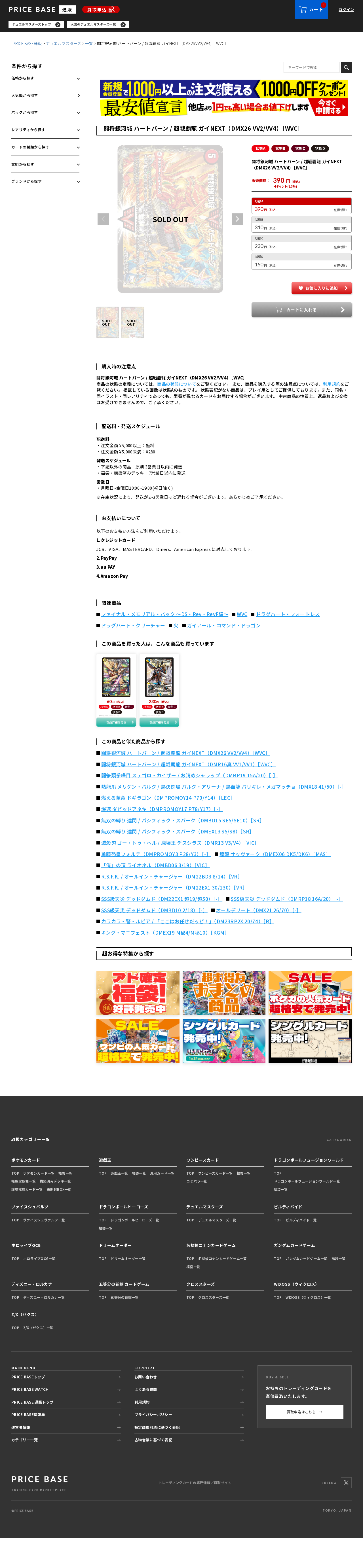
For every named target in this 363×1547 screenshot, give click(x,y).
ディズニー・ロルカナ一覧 (44, 1306)
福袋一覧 (65, 1182)
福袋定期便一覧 (23, 1190)
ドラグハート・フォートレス (288, 615)
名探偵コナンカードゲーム (211, 1254)
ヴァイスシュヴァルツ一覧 (44, 1228)
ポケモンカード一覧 (39, 1182)
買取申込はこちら (304, 1421)
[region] (186, 25)
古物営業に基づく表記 (153, 1449)
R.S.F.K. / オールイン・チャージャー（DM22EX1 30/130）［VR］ (174, 897)
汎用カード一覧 (162, 1182)
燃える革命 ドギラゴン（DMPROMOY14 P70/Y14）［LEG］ (168, 807)
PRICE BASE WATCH (29, 1398)
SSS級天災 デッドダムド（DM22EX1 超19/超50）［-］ (161, 908)
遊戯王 (105, 1169)
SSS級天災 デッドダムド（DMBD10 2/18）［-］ (154, 919)
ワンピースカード (202, 1169)
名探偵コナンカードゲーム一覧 (222, 1267)
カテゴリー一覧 (24, 1449)
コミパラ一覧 (196, 1190)
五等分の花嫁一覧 (124, 1306)
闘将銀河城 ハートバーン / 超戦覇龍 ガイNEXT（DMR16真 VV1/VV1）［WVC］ (188, 773)
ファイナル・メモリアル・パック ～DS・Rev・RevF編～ (164, 615)
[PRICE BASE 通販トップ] (39, 1492)
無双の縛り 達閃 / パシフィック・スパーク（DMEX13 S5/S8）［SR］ (177, 840)
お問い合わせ (145, 1386)
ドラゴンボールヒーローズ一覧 (135, 1228)
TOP (15, 1182)
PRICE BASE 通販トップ (32, 1411)
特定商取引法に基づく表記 (157, 1436)
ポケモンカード (25, 1169)
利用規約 (331, 386)
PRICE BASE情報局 (28, 1424)
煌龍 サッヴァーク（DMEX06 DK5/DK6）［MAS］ (275, 863)
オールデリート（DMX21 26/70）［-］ (258, 919)
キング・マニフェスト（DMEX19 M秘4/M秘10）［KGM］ (165, 941)
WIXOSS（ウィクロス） (296, 1293)
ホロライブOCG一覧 (39, 1267)
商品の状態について (176, 386)
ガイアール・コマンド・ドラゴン (224, 627)
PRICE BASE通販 (27, 45)
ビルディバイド (288, 1216)
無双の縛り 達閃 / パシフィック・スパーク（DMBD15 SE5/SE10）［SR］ (183, 829)
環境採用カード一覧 (27, 1198)
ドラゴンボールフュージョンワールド (309, 1169)
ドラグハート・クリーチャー (133, 627)
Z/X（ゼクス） (25, 1324)
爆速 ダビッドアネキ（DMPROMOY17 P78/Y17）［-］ (162, 818)
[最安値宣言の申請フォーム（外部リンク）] (224, 109)
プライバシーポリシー (153, 1424)
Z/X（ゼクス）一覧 (38, 1336)
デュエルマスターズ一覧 (217, 1228)
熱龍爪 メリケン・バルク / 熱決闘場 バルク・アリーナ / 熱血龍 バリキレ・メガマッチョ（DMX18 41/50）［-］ (224, 796)
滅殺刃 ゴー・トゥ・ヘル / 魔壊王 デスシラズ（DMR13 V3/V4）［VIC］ (180, 852)
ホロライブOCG (26, 1254)
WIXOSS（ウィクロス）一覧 (308, 1306)
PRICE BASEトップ (28, 1386)
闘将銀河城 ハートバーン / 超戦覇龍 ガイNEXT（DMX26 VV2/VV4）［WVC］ (185, 762)
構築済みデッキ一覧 (55, 1190)
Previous (103, 220)
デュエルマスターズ (63, 45)
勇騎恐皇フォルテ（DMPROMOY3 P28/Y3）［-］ (156, 863)
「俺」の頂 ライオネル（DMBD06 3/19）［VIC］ (155, 874)
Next (237, 220)
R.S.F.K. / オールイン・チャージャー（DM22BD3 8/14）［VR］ (171, 885)
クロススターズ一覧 (213, 1306)
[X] (346, 1492)
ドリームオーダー (115, 1254)
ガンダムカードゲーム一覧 (306, 1267)
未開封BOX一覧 (59, 1198)
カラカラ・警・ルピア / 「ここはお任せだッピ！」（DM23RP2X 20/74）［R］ (187, 930)
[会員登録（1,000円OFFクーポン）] (224, 90)
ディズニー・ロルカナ (31, 1293)
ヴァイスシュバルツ (29, 1216)
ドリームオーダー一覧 (128, 1267)
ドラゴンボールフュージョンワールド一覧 (307, 1190)
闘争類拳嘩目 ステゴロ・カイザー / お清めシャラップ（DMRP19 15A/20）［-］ (189, 784)
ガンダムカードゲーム (294, 1254)
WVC (242, 615)
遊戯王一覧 (119, 1182)
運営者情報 (20, 1436)
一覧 (89, 45)
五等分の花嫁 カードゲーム (124, 1293)
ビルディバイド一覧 (301, 1228)
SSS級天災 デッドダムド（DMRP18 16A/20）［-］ (287, 908)
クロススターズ (200, 1293)
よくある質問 (145, 1398)
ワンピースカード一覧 (215, 1182)
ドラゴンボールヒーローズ (123, 1216)
